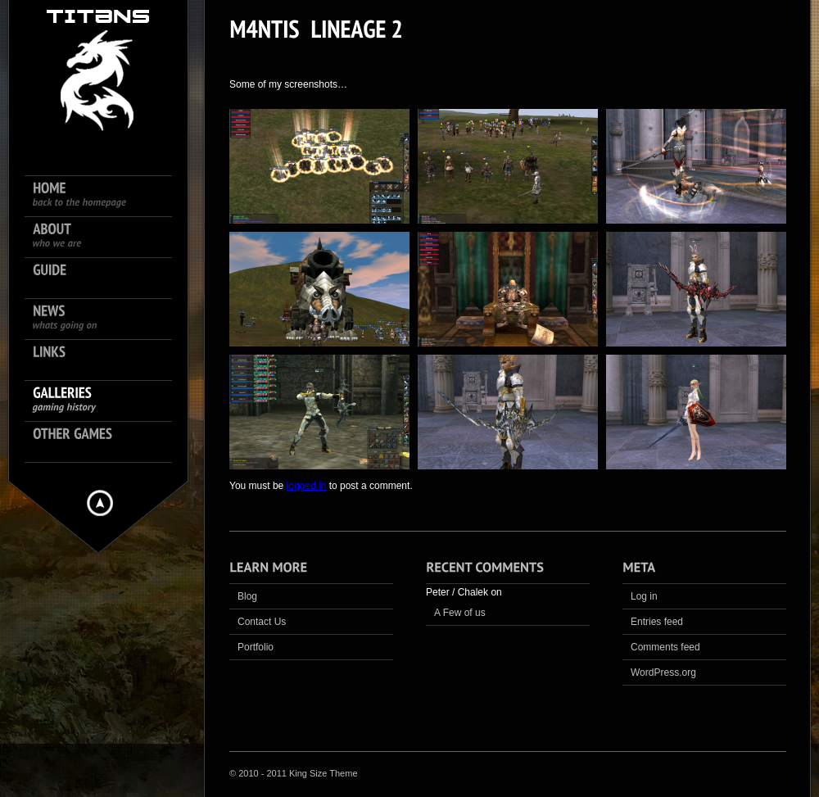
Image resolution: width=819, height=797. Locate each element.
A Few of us (460, 612)
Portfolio (256, 647)
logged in (307, 485)
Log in (644, 596)
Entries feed (657, 621)
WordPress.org (663, 672)
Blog (247, 596)
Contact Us (262, 621)
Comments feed (665, 647)
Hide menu (100, 503)
